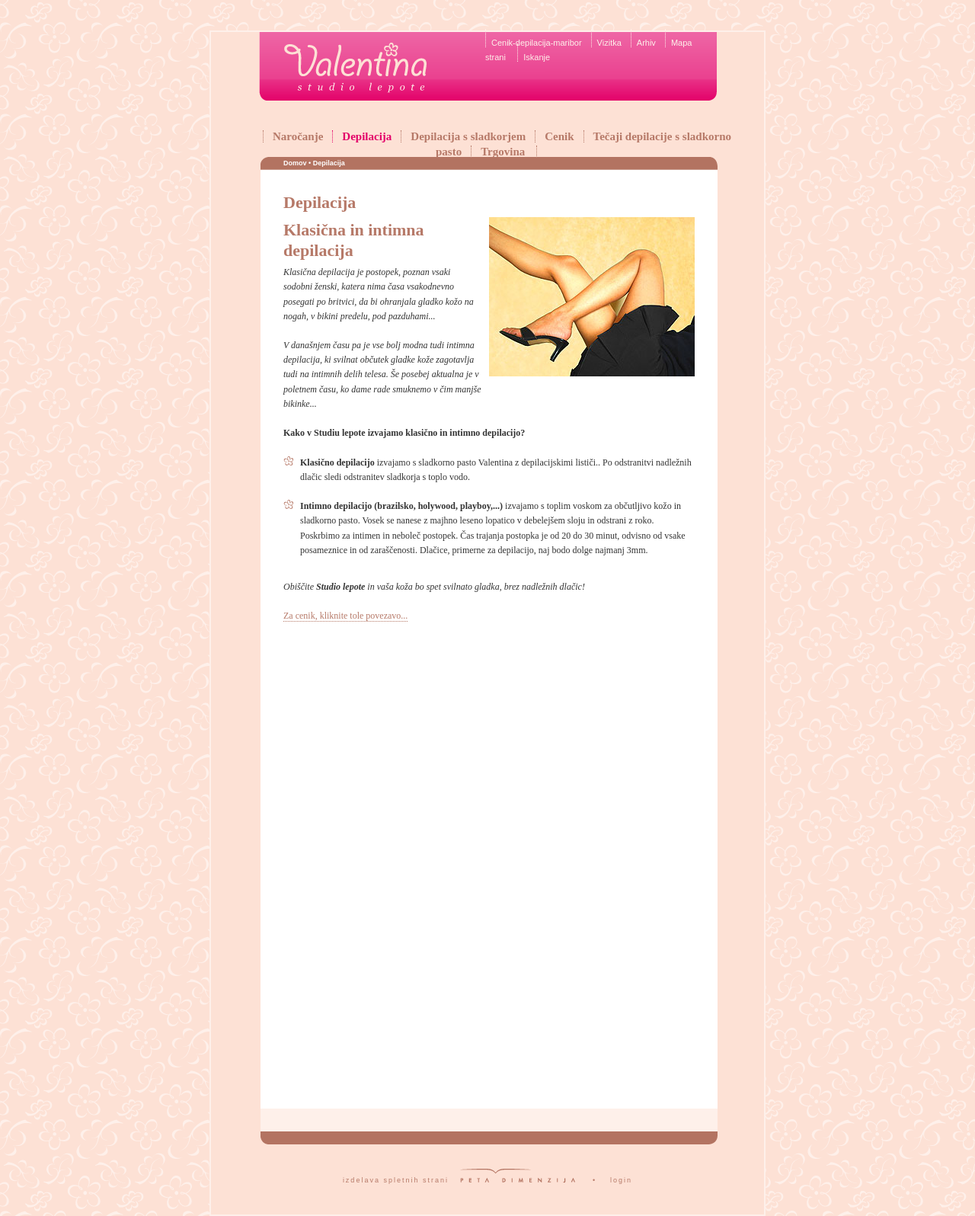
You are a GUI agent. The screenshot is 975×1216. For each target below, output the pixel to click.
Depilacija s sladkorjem (468, 136)
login (621, 1180)
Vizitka (609, 42)
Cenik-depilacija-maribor (536, 42)
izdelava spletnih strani (396, 1180)
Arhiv (646, 42)
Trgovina (503, 152)
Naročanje (298, 136)
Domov (295, 163)
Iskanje (536, 57)
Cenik (559, 136)
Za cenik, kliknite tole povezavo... (345, 615)
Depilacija (367, 136)
